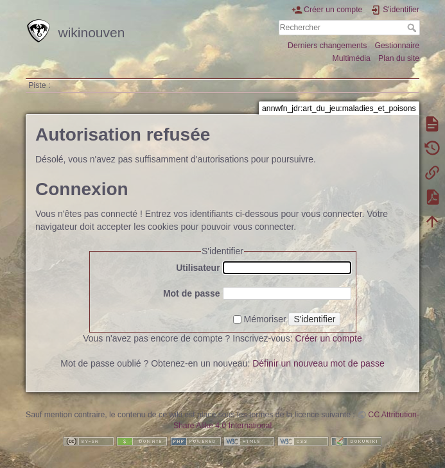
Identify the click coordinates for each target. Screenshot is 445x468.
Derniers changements (327, 45)
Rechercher (413, 27)
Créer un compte (328, 338)
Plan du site (398, 58)
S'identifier (314, 319)
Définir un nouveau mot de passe (318, 363)
